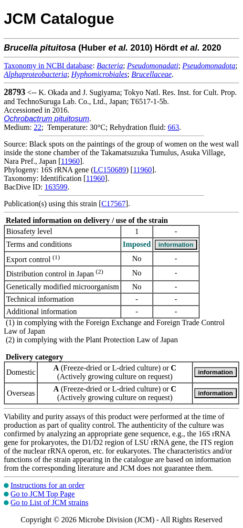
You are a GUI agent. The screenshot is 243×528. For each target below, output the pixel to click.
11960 (70, 161)
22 (38, 127)
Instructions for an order (48, 485)
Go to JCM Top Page (43, 494)
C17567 (113, 204)
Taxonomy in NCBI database (48, 66)
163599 (55, 187)
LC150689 (110, 170)
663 (173, 127)
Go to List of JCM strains (49, 502)
